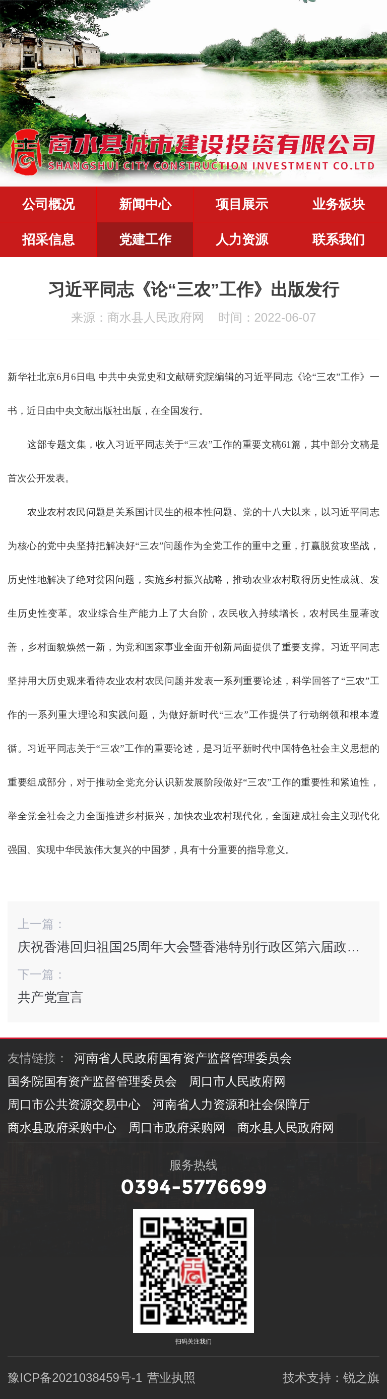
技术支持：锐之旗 (331, 1377)
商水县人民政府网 (285, 1127)
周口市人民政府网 (237, 1081)
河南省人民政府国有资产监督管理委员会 (183, 1058)
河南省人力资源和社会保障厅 (231, 1104)
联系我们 (338, 239)
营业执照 (171, 1377)
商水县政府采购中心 (62, 1127)
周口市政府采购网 (176, 1127)
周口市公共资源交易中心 (74, 1104)
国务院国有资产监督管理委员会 (92, 1081)
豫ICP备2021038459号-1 (75, 1377)
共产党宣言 (50, 997)
